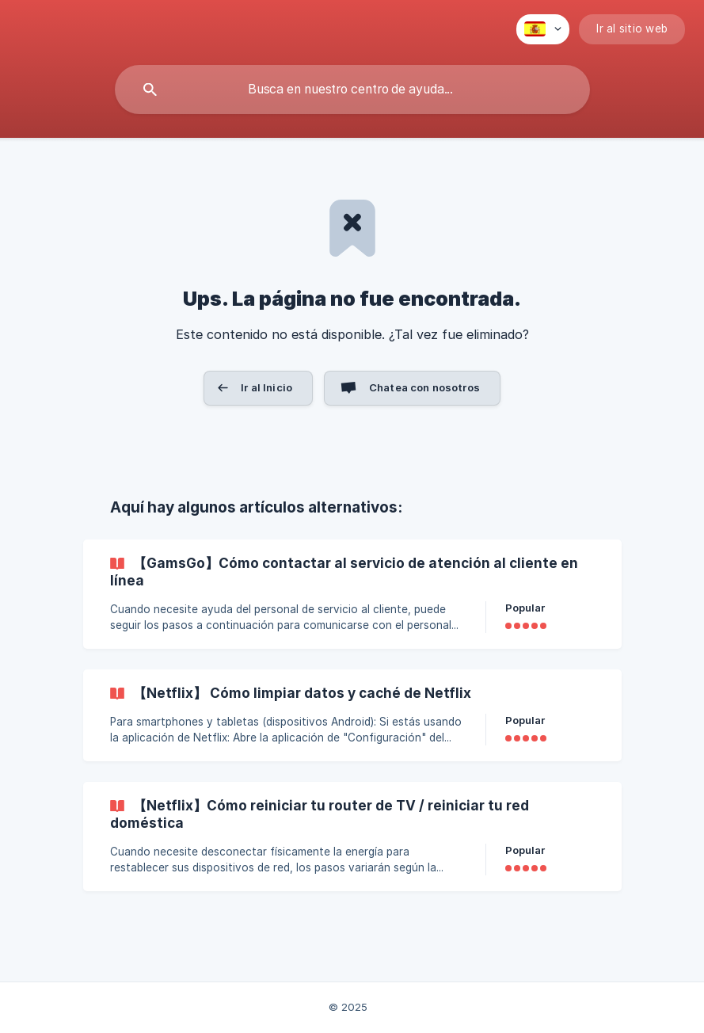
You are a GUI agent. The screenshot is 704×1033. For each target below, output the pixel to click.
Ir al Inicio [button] (266, 387)
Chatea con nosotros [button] (424, 387)
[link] (352, 594)
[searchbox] (352, 89)
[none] (542, 29)
